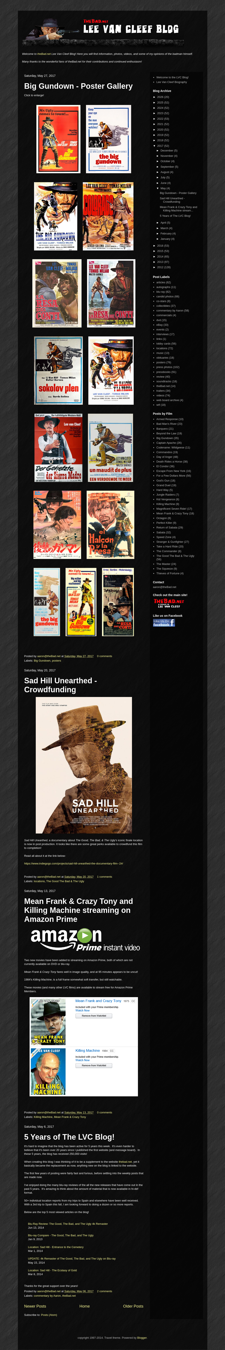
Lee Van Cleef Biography (171, 82)
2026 (160, 97)
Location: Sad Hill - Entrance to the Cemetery (56, 1247)
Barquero (162, 428)
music (160, 353)
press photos (164, 367)
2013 (160, 261)
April (164, 222)
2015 (160, 251)
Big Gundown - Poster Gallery (78, 86)
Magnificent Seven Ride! (171, 508)
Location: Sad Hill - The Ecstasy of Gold (52, 1270)
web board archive (167, 400)
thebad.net (125, 1161)
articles (160, 282)
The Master (163, 564)
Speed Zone (164, 537)
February (166, 233)
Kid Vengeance (165, 499)
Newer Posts (35, 1306)
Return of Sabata (166, 527)
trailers (160, 390)
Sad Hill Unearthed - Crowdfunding (60, 685)
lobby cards (163, 343)
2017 (160, 145)
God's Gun (163, 480)
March (165, 228)
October (166, 161)
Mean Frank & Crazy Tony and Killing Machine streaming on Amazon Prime (78, 910)
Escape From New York (170, 471)
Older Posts (133, 1306)
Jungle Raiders (165, 494)
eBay (159, 324)
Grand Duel (163, 485)
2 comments (104, 1291)
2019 (160, 135)
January (166, 238)
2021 (160, 124)
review (160, 376)
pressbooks (163, 372)
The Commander (166, 551)
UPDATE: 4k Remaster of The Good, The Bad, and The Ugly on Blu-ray (72, 1258)
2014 (160, 256)
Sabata (160, 532)
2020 (160, 129)
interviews (162, 334)
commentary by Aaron (47, 1295)
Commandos (164, 452)
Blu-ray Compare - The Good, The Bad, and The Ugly (61, 1235)
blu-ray (160, 291)
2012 (160, 267)
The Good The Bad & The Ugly (65, 881)
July (163, 177)
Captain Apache (166, 442)
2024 (160, 107)
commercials (164, 315)
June (164, 183)
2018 (160, 140)
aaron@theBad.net (49, 656)
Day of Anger (164, 456)
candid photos (165, 296)
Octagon (161, 518)
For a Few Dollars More (170, 475)
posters (56, 660)
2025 (160, 102)
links (159, 338)
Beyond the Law (166, 433)
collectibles (163, 305)
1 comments (104, 876)
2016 (160, 245)
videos (160, 395)
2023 (160, 113)
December (167, 150)
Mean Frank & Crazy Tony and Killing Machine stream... (178, 208)
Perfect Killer (164, 522)
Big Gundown (42, 660)
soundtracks (163, 381)
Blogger (142, 1337)
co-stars (161, 301)
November (167, 155)
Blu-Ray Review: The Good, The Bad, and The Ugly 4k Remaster (68, 1223)
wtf (158, 404)
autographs (163, 287)
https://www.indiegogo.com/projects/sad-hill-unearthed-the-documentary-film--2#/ (73, 863)
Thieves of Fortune (167, 573)
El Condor (162, 466)
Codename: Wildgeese (170, 447)
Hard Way (162, 490)
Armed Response (167, 419)
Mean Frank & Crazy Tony (70, 1117)
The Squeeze (164, 568)
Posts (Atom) (49, 1315)
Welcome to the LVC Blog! (172, 77)
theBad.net (44, 53)
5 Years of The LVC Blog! (69, 1137)
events (160, 329)
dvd (158, 320)
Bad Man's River (166, 423)
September (168, 166)
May (163, 188)
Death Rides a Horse (169, 461)
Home (84, 1306)
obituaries (162, 357)
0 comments (104, 656)
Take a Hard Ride (167, 546)
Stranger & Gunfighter (169, 541)
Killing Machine (43, 1117)
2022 (160, 118)
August (165, 172)
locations (39, 881)
